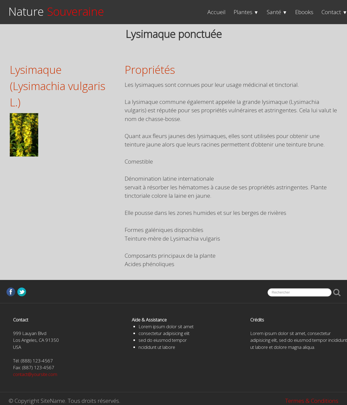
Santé (277, 12)
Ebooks (304, 12)
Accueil (216, 12)
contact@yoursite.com (35, 374)
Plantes (246, 12)
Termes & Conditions (311, 400)
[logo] (56, 11)
